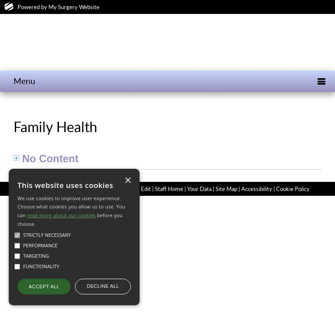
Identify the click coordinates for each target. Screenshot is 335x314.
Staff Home (169, 188)
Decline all (103, 286)
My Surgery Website (73, 6)
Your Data (199, 188)
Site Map (226, 188)
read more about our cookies (61, 215)
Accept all (44, 286)
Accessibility (256, 188)
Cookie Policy (293, 188)
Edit (146, 188)
